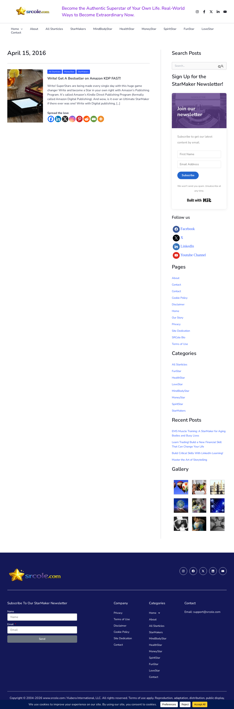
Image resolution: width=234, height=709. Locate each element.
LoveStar (198, 30)
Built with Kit (199, 200)
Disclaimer (179, 305)
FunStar (180, 30)
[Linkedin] (218, 11)
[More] (101, 119)
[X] (65, 119)
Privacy (176, 324)
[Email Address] (199, 164)
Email (10, 622)
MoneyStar (143, 30)
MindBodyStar (100, 30)
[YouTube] (225, 11)
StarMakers (77, 30)
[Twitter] (211, 11)
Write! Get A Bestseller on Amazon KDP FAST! (86, 78)
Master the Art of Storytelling (191, 464)
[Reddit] (86, 119)
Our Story (178, 318)
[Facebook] (204, 11)
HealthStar (122, 30)
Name (10, 609)
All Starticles (54, 30)
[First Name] (199, 154)
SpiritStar (162, 30)
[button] (24, 30)
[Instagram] (197, 11)
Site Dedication (182, 331)
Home (20, 30)
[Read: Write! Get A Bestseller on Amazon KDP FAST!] (25, 96)
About (36, 30)
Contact (215, 30)
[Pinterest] (79, 119)
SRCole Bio (179, 338)
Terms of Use (181, 344)
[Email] (93, 119)
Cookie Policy (180, 298)
